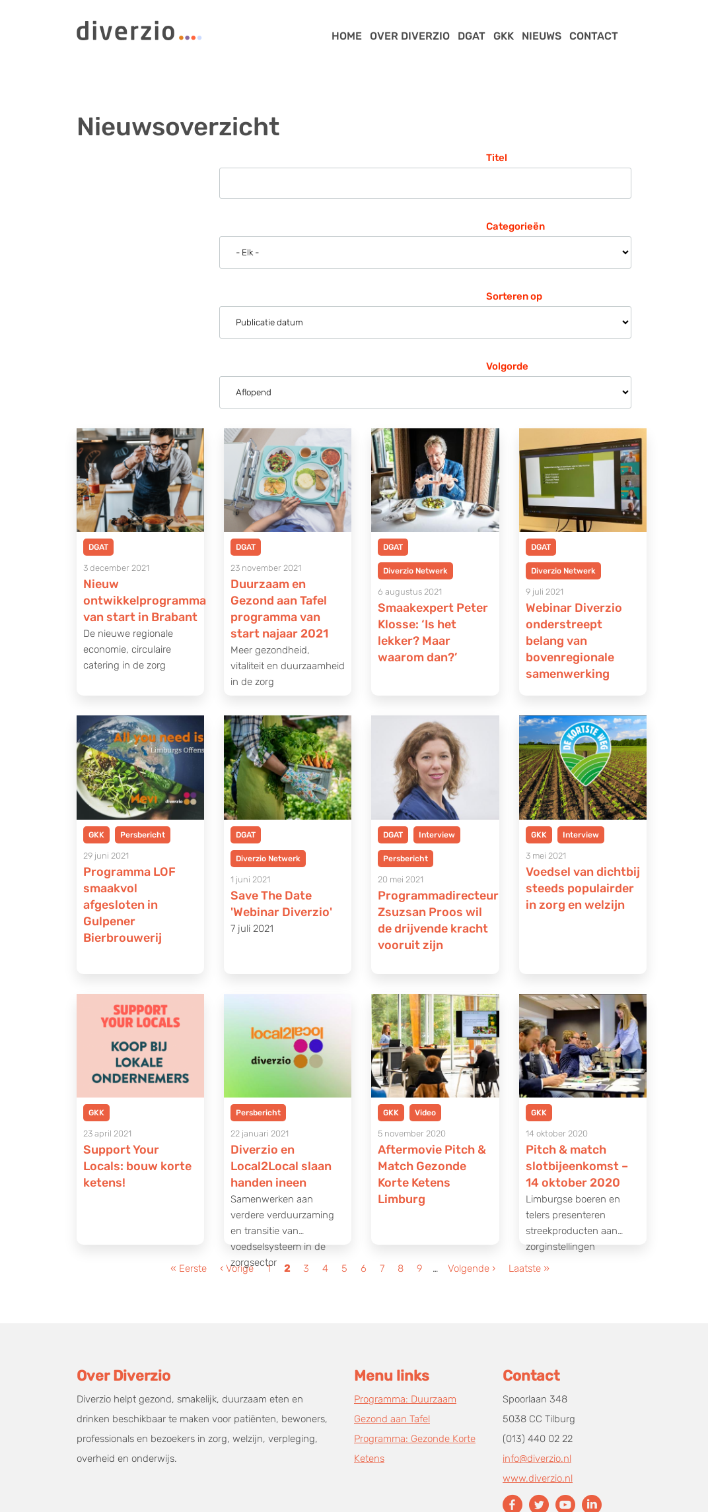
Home (347, 36)
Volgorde (98, 320)
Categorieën (106, 216)
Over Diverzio (410, 36)
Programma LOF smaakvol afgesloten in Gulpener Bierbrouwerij (129, 833)
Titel (87, 164)
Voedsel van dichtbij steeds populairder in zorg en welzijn (583, 817)
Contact (593, 36)
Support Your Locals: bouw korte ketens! (137, 1095)
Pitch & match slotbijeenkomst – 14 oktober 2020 (577, 1095)
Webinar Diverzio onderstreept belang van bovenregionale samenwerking (574, 569)
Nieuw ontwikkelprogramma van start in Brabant (144, 529)
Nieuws (541, 36)
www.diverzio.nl (538, 1407)
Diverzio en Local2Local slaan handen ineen (281, 1095)
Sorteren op (105, 268)
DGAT (471, 36)
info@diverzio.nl (537, 1387)
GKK (503, 36)
